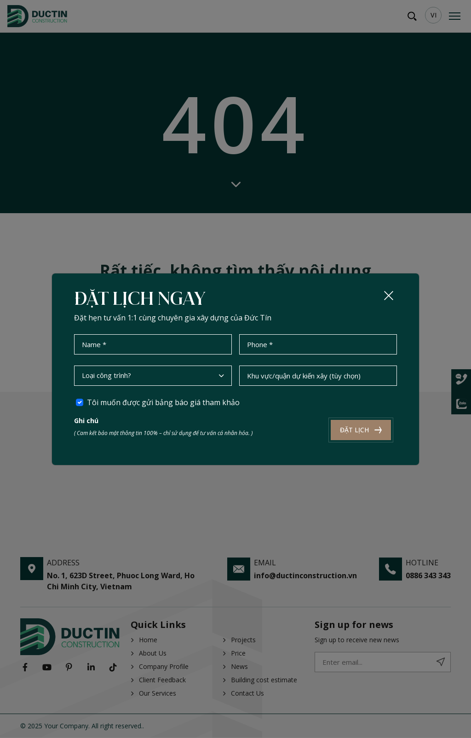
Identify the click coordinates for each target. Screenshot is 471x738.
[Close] (388, 295)
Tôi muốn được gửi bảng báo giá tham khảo (163, 402)
